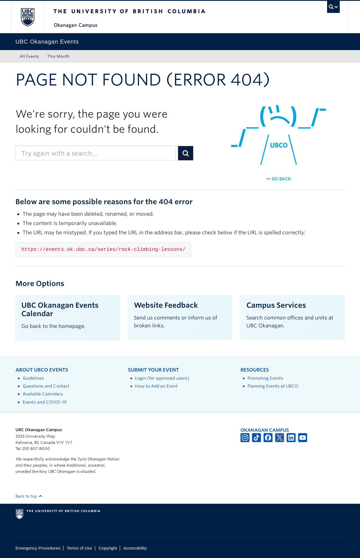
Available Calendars (42, 394)
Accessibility (135, 548)
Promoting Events (265, 378)
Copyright (107, 548)
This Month (58, 56)
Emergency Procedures (37, 548)
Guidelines (33, 378)
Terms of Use (79, 548)
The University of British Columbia (27, 17)
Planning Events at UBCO (273, 386)
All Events (29, 56)
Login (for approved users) (162, 378)
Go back (278, 178)
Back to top (28, 496)
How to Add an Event (156, 386)
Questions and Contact (45, 386)
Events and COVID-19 (44, 402)
